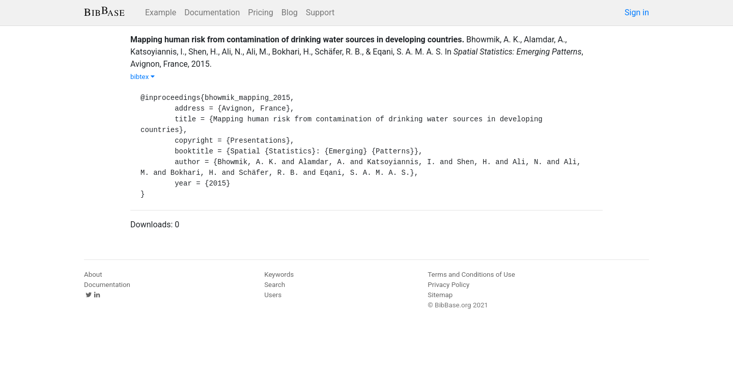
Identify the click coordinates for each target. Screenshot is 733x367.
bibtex (142, 77)
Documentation (212, 12)
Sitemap (440, 295)
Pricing (260, 12)
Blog (289, 12)
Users (272, 295)
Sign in (637, 12)
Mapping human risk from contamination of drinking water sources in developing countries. (297, 39)
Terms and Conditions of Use (471, 274)
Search (274, 285)
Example (160, 12)
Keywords (279, 274)
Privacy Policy (448, 285)
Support (320, 12)
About (93, 274)
